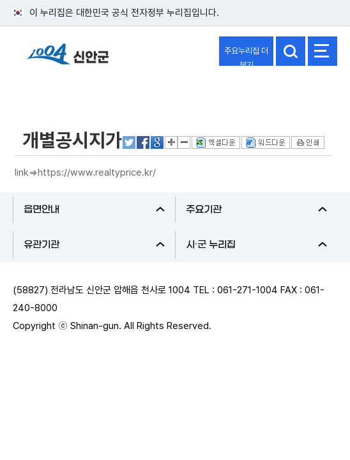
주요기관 (256, 209)
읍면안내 (94, 209)
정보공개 (42, 91)
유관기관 (94, 244)
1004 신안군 (67, 59)
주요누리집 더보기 (246, 56)
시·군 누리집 (256, 244)
